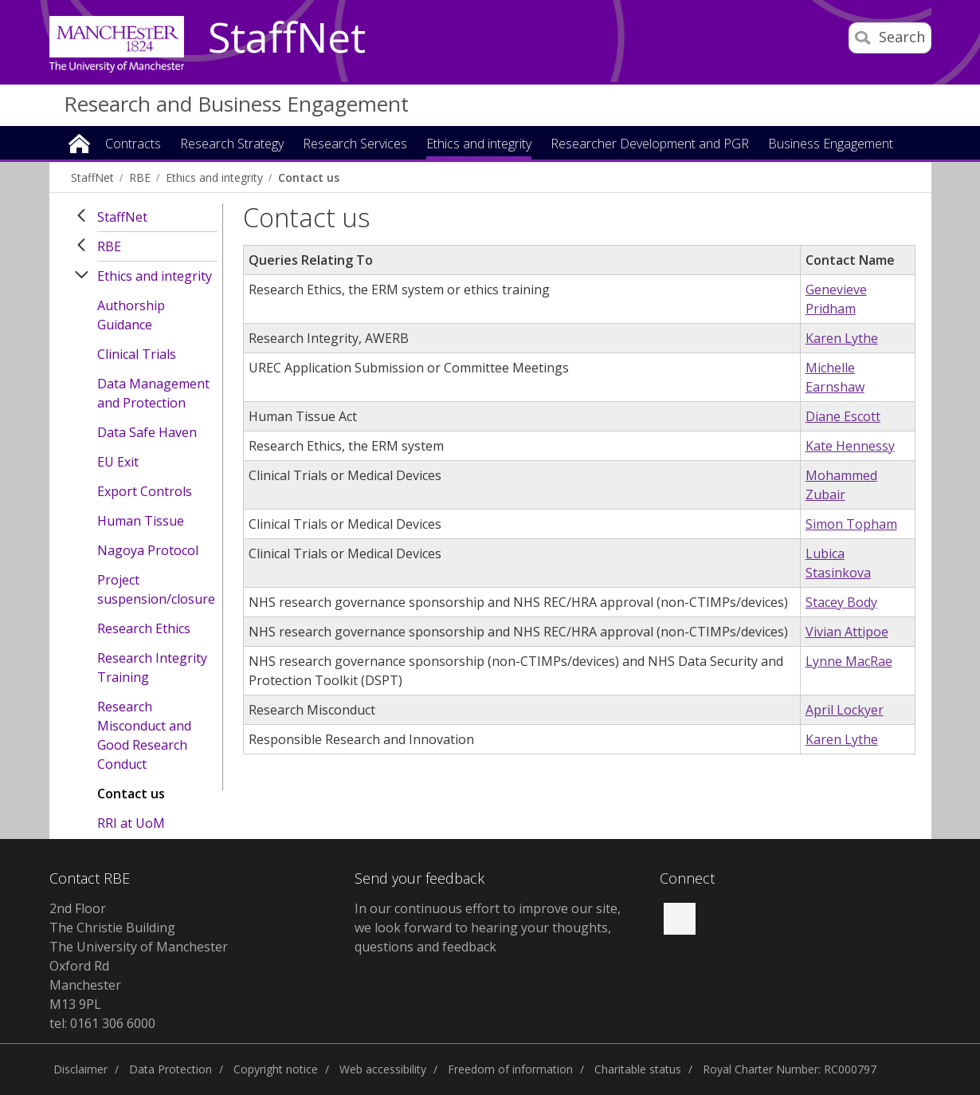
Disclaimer (80, 1069)
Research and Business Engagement (236, 103)
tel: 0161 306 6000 (102, 1023)
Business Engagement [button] (830, 144)
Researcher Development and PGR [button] (650, 144)
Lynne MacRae (849, 661)
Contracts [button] (133, 144)
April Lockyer (845, 710)
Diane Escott (843, 416)
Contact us (308, 177)
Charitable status (637, 1069)
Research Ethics (143, 628)
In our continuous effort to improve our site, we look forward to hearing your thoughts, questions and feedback (488, 927)
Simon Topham (851, 524)
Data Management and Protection (153, 393)
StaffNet (287, 38)
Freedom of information (510, 1069)
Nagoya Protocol (147, 550)
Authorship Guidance (131, 315)
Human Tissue (140, 521)
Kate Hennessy (850, 446)
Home (79, 142)
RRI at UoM (131, 823)
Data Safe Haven (147, 432)
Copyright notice (275, 1069)
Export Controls (144, 491)
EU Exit (118, 462)
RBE (140, 177)
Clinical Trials (136, 354)
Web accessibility (382, 1069)
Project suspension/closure (156, 589)
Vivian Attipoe (847, 631)
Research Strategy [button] (232, 144)
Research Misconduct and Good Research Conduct (144, 735)
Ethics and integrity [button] (478, 144)
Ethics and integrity (214, 177)
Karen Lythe (842, 338)
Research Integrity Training (152, 667)
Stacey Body (841, 602)
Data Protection (170, 1069)
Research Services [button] (355, 144)
